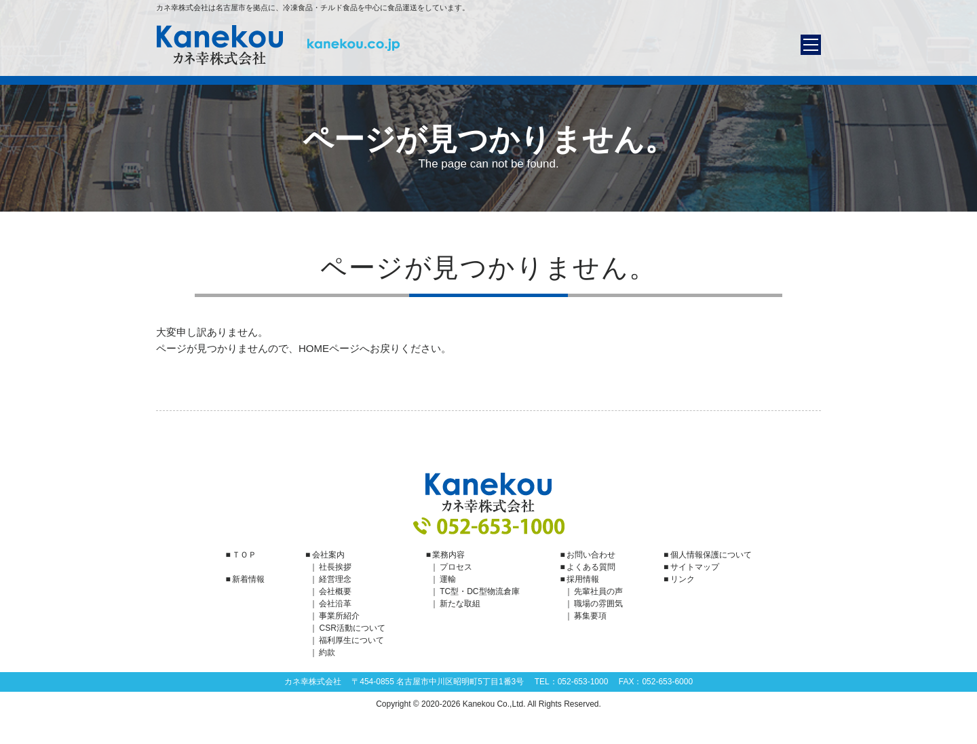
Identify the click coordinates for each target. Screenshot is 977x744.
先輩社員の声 (598, 591)
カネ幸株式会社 (278, 45)
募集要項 (590, 616)
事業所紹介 (339, 616)
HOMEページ (329, 348)
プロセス (456, 567)
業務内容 (448, 555)
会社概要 (335, 591)
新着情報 (248, 579)
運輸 (448, 579)
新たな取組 (460, 603)
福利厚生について (351, 640)
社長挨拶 (335, 567)
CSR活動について (352, 628)
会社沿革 (335, 603)
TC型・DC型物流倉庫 (479, 591)
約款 (327, 652)
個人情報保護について (711, 555)
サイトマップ (694, 567)
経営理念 (335, 579)
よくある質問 (591, 567)
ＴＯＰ (244, 555)
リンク (682, 579)
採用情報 (583, 579)
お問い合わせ (591, 555)
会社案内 (328, 555)
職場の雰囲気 (598, 603)
